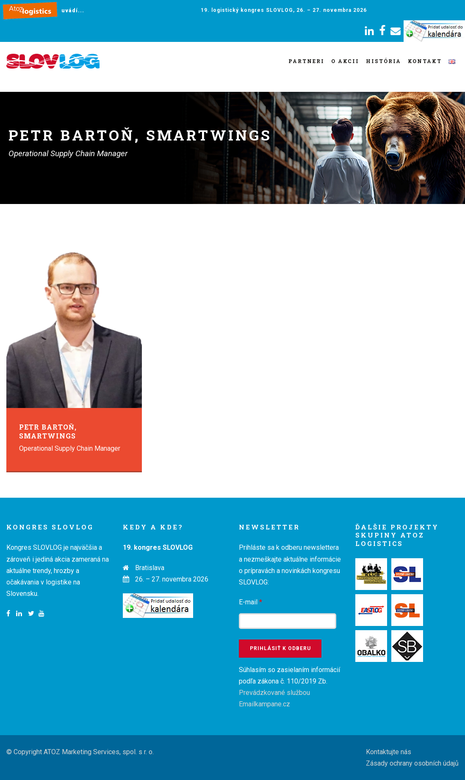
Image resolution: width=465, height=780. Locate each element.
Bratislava (149, 568)
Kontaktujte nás (388, 752)
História (383, 61)
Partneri (306, 61)
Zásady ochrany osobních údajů (412, 763)
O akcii (345, 61)
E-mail (250, 602)
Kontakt (425, 61)
